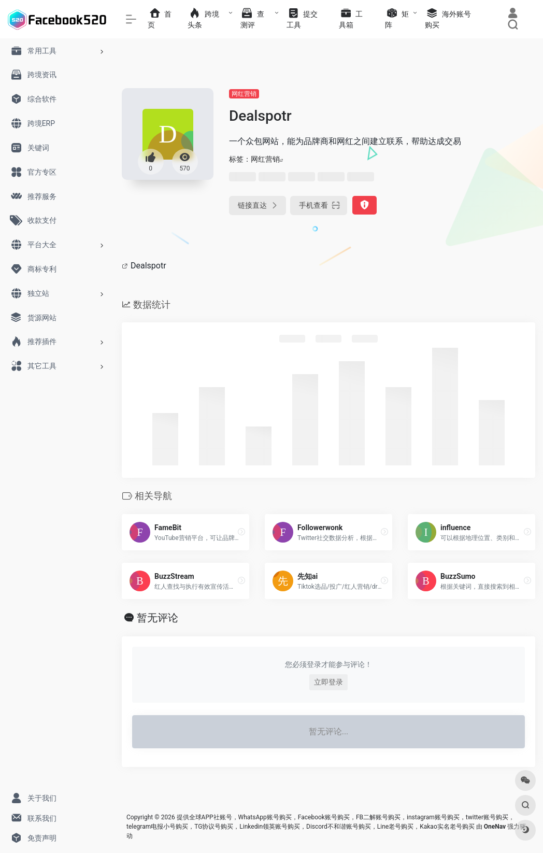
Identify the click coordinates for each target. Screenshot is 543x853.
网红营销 (244, 93)
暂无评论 (157, 618)
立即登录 (328, 682)
